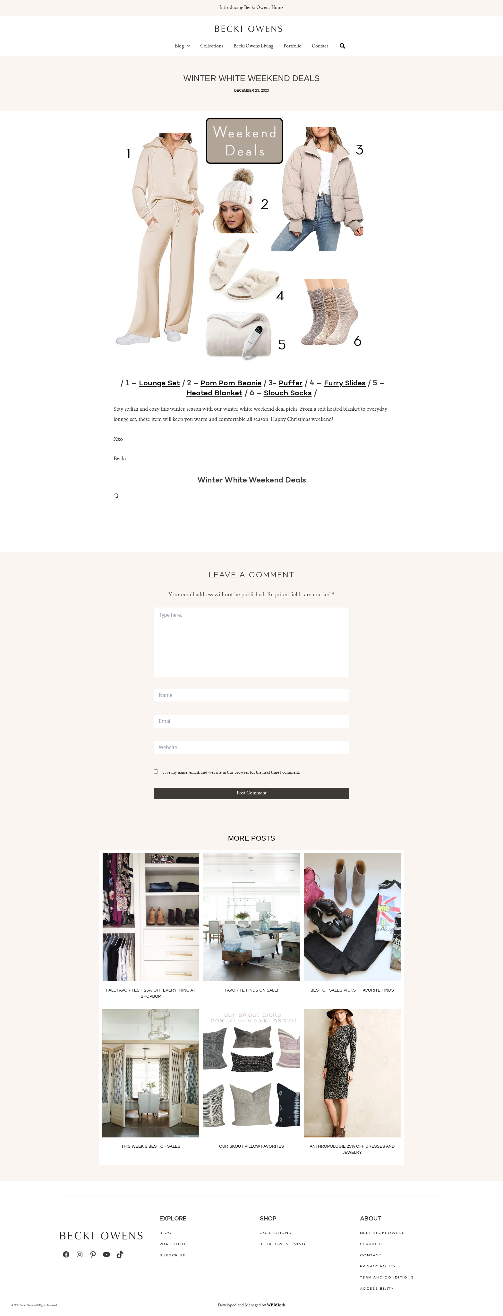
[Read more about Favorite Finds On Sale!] (251, 917)
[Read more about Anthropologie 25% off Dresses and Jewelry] (352, 1073)
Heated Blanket (213, 393)
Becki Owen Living (283, 1244)
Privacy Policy (378, 1266)
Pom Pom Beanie (231, 383)
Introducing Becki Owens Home (251, 8)
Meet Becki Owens (382, 1233)
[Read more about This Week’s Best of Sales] (150, 1073)
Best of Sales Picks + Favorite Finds (352, 989)
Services (371, 1244)
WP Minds (276, 1305)
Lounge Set (158, 383)
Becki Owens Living (253, 46)
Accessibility (377, 1289)
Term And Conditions (387, 1278)
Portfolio (293, 46)
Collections (211, 46)
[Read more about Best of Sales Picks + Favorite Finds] (352, 917)
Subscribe (172, 1255)
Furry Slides (346, 383)
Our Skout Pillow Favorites (251, 1146)
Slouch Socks (289, 393)
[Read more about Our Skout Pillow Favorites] (251, 1073)
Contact (320, 46)
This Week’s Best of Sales (151, 1146)
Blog (182, 46)
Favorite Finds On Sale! (251, 989)
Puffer (291, 383)
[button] (187, 46)
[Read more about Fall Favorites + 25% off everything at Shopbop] (150, 917)
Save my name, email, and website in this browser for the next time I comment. (231, 772)
